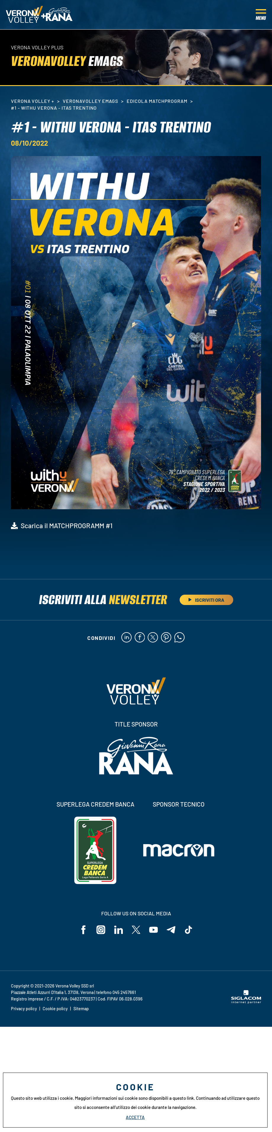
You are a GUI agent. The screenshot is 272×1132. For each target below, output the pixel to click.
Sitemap (81, 1008)
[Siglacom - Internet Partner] (246, 1002)
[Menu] (261, 14)
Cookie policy (55, 1008)
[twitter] (153, 637)
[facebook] (139, 637)
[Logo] (24, 15)
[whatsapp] (179, 637)
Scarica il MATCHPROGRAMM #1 (66, 525)
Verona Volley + (32, 101)
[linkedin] (126, 637)
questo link (183, 1098)
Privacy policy (24, 1008)
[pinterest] (166, 637)
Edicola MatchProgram (157, 101)
